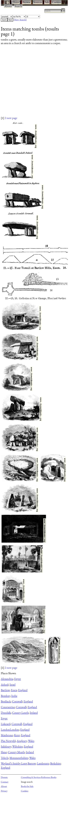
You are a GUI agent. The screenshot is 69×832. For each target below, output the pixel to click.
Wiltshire (17, 746)
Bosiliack (6, 701)
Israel (12, 684)
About (8, 6)
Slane (4, 752)
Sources (37, 2)
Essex (14, 690)
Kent (17, 735)
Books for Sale (27, 786)
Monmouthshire (18, 758)
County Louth (20, 712)
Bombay (5, 696)
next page (12, 118)
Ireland (34, 712)
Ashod (4, 684)
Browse (26, 2)
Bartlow (5, 690)
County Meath (16, 752)
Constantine (8, 707)
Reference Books (48, 777)
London (5, 729)
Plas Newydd (8, 741)
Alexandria (7, 679)
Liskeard (5, 724)
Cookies (56, 2)
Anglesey (22, 741)
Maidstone (7, 735)
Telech (4, 758)
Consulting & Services (31, 777)
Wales (31, 741)
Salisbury (6, 746)
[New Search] (20, 19)
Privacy (4, 790)
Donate (4, 777)
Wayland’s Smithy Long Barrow (18, 763)
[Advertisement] (33, 83)
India (14, 696)
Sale (47, 2)
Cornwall (17, 701)
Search (18, 6)
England (22, 690)
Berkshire (55, 763)
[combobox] (52, 11)
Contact (4, 781)
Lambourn (43, 763)
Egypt (17, 679)
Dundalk (6, 712)
